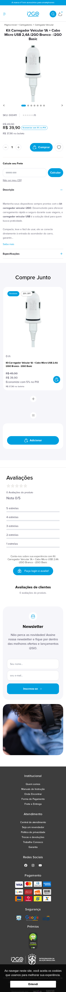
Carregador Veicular (44, 25)
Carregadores (25, 25)
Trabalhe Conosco (33, 842)
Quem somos (33, 784)
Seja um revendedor (33, 827)
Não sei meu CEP (12, 180)
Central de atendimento (33, 822)
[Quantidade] (12, 147)
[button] (23, 105)
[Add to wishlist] (59, 147)
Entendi (33, 984)
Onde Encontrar (33, 794)
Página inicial (10, 25)
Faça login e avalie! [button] (33, 571)
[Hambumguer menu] (7, 14)
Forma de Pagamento (33, 799)
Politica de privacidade (33, 832)
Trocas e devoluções (33, 837)
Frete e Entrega (33, 804)
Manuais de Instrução (33, 789)
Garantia (33, 847)
